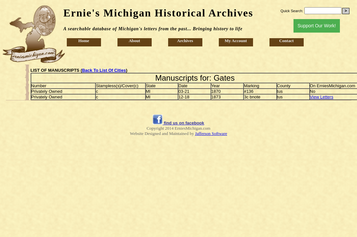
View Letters (321, 96)
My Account (236, 40)
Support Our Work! (316, 25)
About (134, 40)
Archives (185, 40)
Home (83, 40)
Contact (286, 40)
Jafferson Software (211, 133)
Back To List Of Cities (104, 70)
